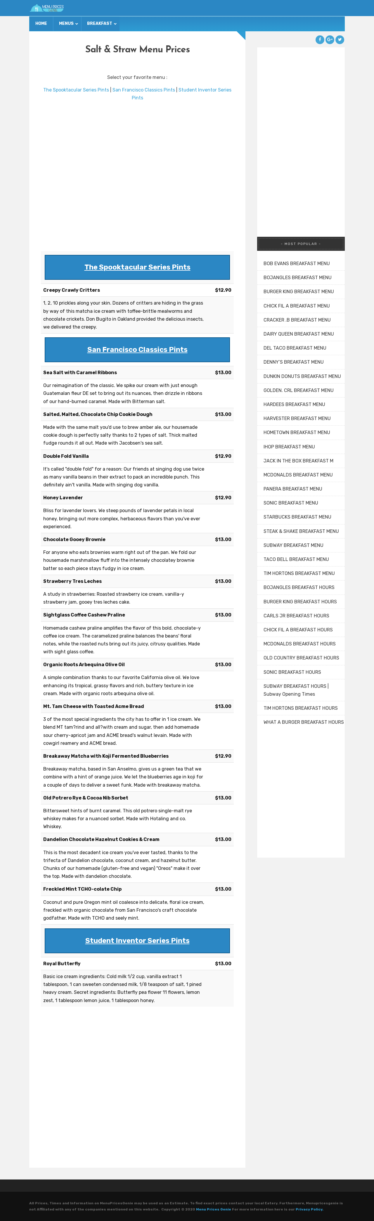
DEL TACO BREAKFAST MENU (295, 348)
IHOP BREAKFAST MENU (289, 447)
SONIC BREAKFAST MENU (291, 503)
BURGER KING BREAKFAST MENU (299, 291)
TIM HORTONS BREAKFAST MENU (299, 573)
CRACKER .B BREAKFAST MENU (297, 320)
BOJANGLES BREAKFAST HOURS (299, 587)
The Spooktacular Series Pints (76, 90)
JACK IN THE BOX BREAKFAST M (298, 461)
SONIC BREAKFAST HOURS (292, 672)
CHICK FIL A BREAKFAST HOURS (298, 630)
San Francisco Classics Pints (143, 90)
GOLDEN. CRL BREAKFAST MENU (299, 390)
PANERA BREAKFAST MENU (293, 489)
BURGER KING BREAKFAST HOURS (300, 602)
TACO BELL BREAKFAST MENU (296, 559)
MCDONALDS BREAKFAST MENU (298, 475)
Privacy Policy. (309, 1209)
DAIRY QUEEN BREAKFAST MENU (299, 334)
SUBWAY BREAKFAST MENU (293, 545)
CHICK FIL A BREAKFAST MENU (297, 306)
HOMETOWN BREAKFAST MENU (297, 432)
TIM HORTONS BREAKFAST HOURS (301, 708)
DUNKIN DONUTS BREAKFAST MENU (302, 376)
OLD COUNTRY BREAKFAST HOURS (301, 658)
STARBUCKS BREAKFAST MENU (297, 517)
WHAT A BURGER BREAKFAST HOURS (304, 722)
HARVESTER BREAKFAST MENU (297, 418)
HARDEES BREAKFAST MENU (294, 404)
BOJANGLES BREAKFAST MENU (298, 277)
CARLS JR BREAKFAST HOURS (296, 616)
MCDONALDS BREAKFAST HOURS (300, 644)
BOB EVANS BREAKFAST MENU (297, 263)
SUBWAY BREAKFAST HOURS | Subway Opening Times (296, 690)
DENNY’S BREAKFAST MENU (294, 362)
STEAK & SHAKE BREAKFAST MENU (301, 531)
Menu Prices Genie (213, 1209)
